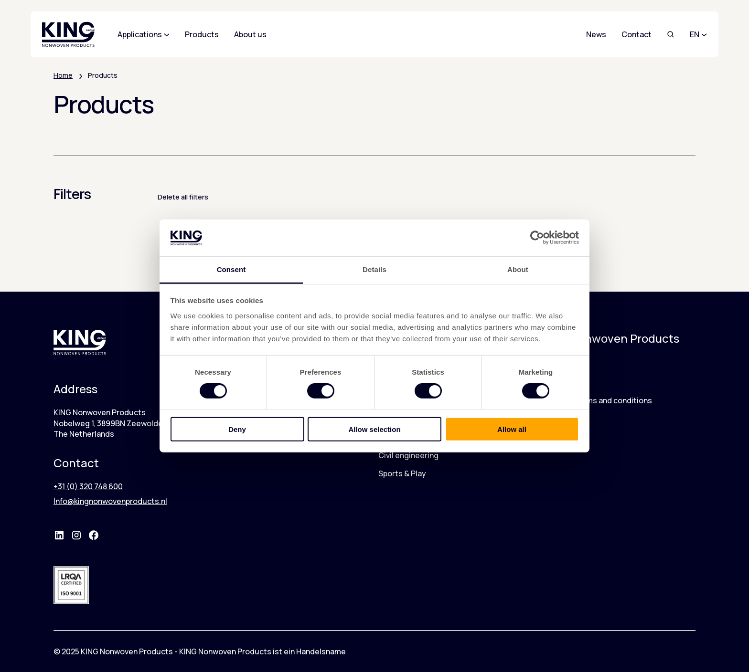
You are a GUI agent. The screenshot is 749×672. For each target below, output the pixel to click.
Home (63, 75)
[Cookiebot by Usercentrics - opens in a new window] (537, 238)
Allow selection (374, 429)
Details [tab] (374, 269)
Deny (237, 429)
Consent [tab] (231, 269)
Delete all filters (183, 196)
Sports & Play (402, 473)
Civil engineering (408, 455)
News (596, 34)
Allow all (511, 429)
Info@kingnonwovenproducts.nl (110, 501)
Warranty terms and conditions (596, 400)
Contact (636, 34)
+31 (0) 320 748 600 (88, 486)
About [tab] (517, 269)
